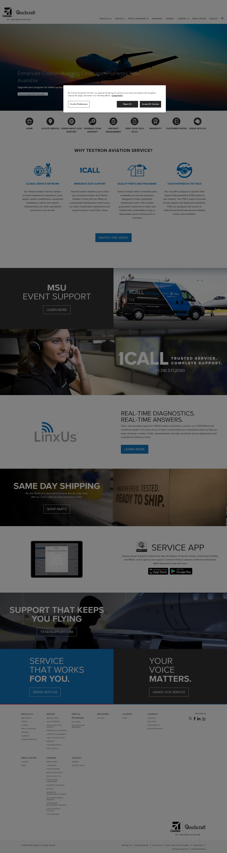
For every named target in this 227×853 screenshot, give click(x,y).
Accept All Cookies (150, 104)
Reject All (127, 104)
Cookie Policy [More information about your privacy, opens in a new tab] (117, 95)
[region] (114, 98)
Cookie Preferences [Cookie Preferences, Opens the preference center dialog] (78, 104)
